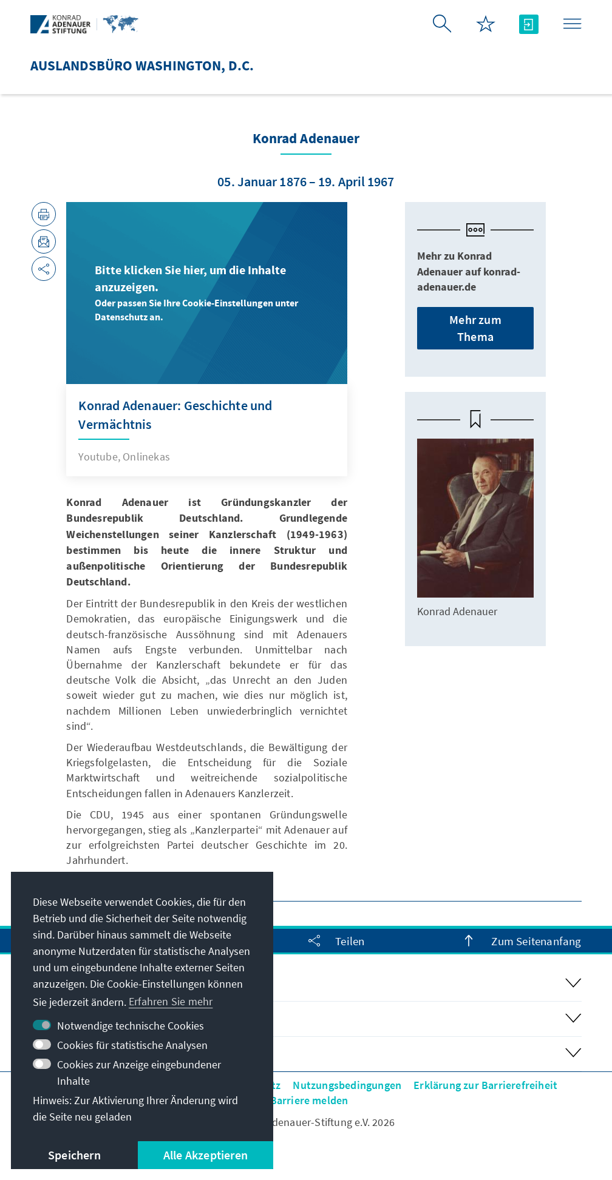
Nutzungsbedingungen (347, 1085)
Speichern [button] (74, 1154)
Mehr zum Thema (475, 328)
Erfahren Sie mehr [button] (170, 1001)
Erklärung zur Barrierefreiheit (485, 1085)
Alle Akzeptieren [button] (205, 1154)
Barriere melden (309, 1100)
